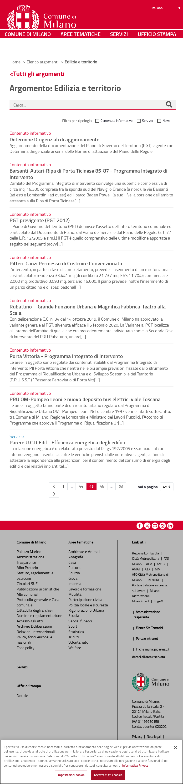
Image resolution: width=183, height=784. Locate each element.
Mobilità (74, 594)
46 (102, 486)
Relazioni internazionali (36, 631)
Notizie (22, 695)
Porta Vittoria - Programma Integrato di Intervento (66, 356)
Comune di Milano (28, 48)
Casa (72, 562)
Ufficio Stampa (157, 48)
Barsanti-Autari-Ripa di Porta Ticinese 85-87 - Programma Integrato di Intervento (88, 174)
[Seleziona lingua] (167, 21)
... (72, 486)
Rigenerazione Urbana (86, 610)
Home (15, 62)
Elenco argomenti (43, 62)
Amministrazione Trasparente (30, 559)
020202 (161, 726)
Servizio (147, 120)
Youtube (155, 526)
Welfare (74, 647)
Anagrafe (75, 556)
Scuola (73, 615)
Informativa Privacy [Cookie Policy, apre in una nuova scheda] (135, 765)
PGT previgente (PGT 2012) (40, 220)
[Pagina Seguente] (54, 494)
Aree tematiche (81, 48)
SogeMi (159, 601)
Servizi (119, 48)
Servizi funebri (80, 621)
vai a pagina (148, 486)
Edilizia (74, 572)
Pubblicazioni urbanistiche (38, 589)
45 (91, 486)
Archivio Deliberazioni (34, 626)
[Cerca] (169, 105)
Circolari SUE (27, 583)
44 (81, 486)
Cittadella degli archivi (35, 610)
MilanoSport (141, 601)
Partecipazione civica (85, 599)
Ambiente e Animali (84, 551)
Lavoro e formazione (84, 589)
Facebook (140, 526)
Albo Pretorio (27, 567)
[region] (91, 762)
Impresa (74, 583)
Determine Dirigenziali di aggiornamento (55, 139)
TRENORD (153, 579)
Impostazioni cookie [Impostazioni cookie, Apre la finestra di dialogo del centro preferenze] (70, 775)
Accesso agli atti (30, 621)
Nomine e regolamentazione (39, 615)
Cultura (74, 567)
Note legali (154, 736)
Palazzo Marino (29, 551)
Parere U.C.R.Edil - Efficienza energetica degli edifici (67, 442)
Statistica (76, 631)
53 (121, 486)
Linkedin (170, 526)
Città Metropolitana (146, 558)
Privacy (137, 736)
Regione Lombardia (146, 553)
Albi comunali (28, 594)
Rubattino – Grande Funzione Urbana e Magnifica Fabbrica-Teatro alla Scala (88, 309)
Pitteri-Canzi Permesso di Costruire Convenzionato (66, 263)
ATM (149, 563)
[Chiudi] (175, 747)
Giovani (74, 578)
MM (158, 569)
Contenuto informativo (116, 120)
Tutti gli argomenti (39, 73)
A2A (148, 569)
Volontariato (78, 642)
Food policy (26, 647)
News (167, 120)
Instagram (162, 526)
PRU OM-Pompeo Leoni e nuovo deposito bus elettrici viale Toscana (85, 399)
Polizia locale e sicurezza (88, 605)
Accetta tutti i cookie (108, 775)
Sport (72, 626)
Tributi (73, 637)
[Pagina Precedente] (54, 486)
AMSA (161, 563)
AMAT (136, 569)
